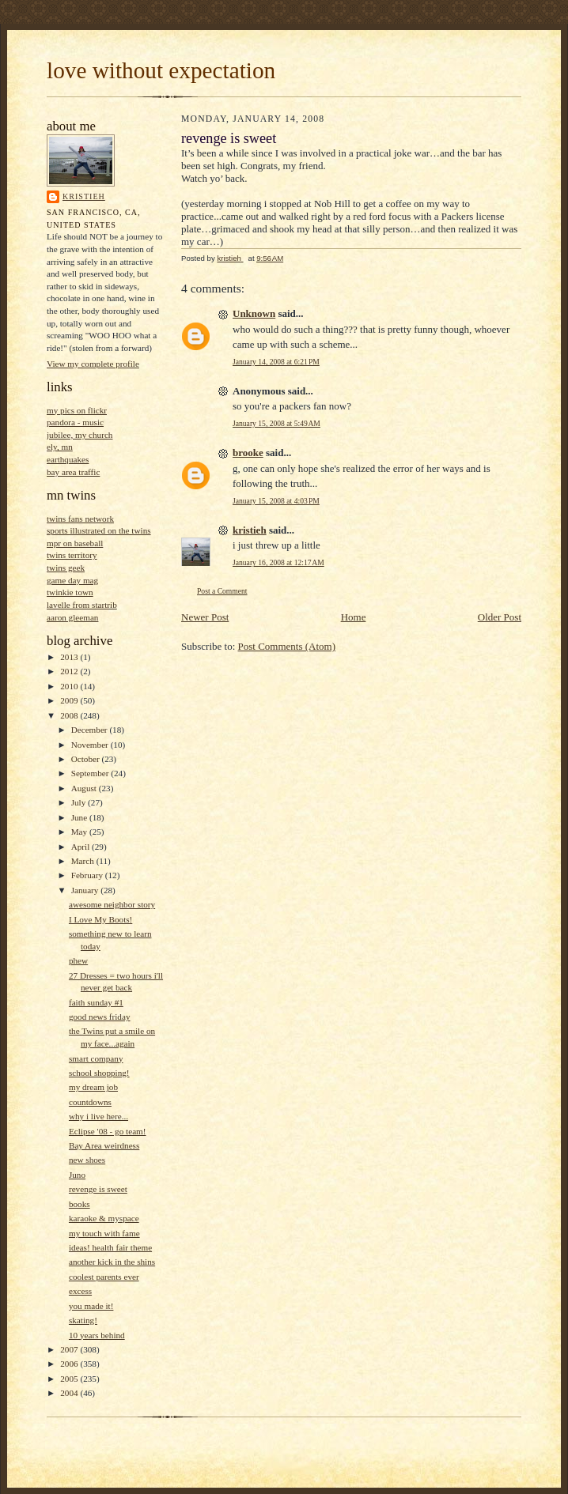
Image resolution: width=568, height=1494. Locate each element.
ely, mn (60, 446)
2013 (70, 657)
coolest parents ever (104, 1276)
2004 (70, 1393)
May (80, 831)
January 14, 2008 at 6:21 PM (276, 361)
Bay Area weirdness (104, 1145)
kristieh (83, 196)
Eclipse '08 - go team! (107, 1131)
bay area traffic (73, 472)
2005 (70, 1378)
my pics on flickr (77, 410)
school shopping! (99, 1072)
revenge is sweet (98, 1189)
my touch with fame (104, 1233)
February (88, 875)
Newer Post (205, 617)
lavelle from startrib (82, 604)
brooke (248, 452)
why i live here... (98, 1116)
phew (78, 960)
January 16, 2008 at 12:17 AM (278, 562)
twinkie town (70, 592)
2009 (70, 700)
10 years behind (97, 1335)
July (79, 802)
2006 (70, 1363)
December (90, 729)
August (85, 788)
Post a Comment (222, 591)
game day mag (72, 580)
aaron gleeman (72, 617)
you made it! (91, 1306)
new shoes (87, 1159)
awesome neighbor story (112, 904)
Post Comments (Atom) (287, 646)
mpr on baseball (75, 543)
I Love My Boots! (100, 919)
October (86, 759)
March (84, 861)
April (81, 846)
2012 (70, 671)
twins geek (66, 567)
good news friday (100, 1016)
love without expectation (161, 70)
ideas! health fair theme (110, 1247)
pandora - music (75, 422)
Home (353, 617)
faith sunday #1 (96, 1002)
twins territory (72, 555)
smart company (96, 1058)
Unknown (254, 313)
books (79, 1204)
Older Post (499, 617)
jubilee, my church (79, 435)
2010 (70, 686)
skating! (83, 1320)
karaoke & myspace (104, 1218)
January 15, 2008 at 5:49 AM (276, 423)
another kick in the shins (112, 1261)
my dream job (93, 1087)
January (86, 890)
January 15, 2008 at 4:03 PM (276, 500)
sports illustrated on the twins (99, 530)
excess (80, 1291)
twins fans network (80, 518)
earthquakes (68, 459)
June (80, 817)
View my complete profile (93, 363)
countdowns (90, 1102)
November (91, 744)
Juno (77, 1174)
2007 (70, 1349)
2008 (70, 715)
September (91, 773)
